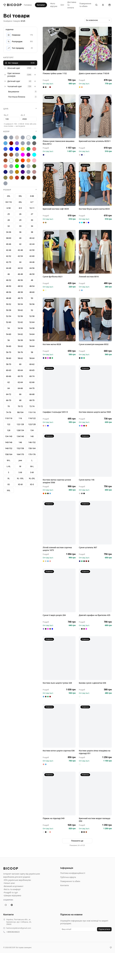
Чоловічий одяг (14, 86)
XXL (8, 490)
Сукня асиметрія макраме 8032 (93, 344)
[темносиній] (5, 172)
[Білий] (28, 137)
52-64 (31, 322)
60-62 (31, 364)
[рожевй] (11, 166)
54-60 (8, 334)
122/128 (32, 424)
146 (20, 442)
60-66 (8, 376)
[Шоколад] (34, 177)
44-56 (31, 268)
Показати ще (77, 840)
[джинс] (5, 149)
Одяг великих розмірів (13, 74)
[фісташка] (28, 172)
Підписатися (104, 929)
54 (9, 328)
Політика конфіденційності (72, 873)
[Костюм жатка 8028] (59, 319)
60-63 (8, 370)
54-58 (31, 328)
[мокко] (5, 160)
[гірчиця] (28, 143)
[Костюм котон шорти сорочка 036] (59, 726)
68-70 (31, 400)
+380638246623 (13, 932)
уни (20, 460)
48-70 (20, 298)
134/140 (20, 436)
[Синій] (23, 166)
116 (20, 418)
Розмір (20, 189)
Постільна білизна (16, 96)
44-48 (8, 268)
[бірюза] (34, 137)
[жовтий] (23, 149)
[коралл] (34, 149)
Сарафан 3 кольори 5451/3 (55, 412)
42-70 (8, 262)
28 (9, 220)
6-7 (32, 202)
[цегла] (11, 177)
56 (9, 340)
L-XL (9, 466)
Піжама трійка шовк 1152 (55, 73)
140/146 (8, 442)
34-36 (8, 232)
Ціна (20, 108)
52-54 (8, 316)
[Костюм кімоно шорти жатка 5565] (95, 387)
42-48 (20, 250)
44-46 (31, 262)
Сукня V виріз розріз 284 (54, 615)
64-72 (8, 394)
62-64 (20, 382)
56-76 (20, 352)
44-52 (20, 268)
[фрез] (34, 172)
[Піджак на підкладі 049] (59, 793)
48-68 (8, 298)
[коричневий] (5, 155)
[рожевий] (5, 166)
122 (8, 424)
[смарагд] (34, 166)
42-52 (8, 256)
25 (9, 214)
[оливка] (17, 160)
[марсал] (28, 155)
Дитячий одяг (13, 81)
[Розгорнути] (5, 68)
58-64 (31, 358)
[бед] (11, 137)
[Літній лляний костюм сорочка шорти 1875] (59, 522)
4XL (20, 202)
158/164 (8, 454)
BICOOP (12, 5)
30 (32, 220)
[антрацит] (5, 137)
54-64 (31, 334)
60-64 (20, 370)
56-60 (8, 346)
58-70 (8, 364)
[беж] (17, 137)
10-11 (31, 208)
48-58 (20, 292)
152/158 (20, 448)
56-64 (31, 346)
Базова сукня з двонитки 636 (92, 683)
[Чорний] (23, 177)
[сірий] (28, 166)
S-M (32, 472)
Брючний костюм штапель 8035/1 (95, 141)
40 (20, 238)
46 (9, 274)
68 (20, 400)
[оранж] (23, 160)
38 (32, 232)
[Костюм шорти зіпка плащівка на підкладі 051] (95, 726)
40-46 (8, 244)
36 (20, 232)
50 (32, 298)
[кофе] (11, 155)
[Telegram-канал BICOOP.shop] (11, 904)
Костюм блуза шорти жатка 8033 (94, 209)
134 (32, 430)
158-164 (32, 448)
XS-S (32, 484)
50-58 (8, 310)
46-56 (20, 280)
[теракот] (11, 172)
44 (20, 262)
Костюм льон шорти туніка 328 (57, 683)
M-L (32, 466)
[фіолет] (23, 172)
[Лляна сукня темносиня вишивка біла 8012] (59, 116)
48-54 (31, 286)
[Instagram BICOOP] (5, 904)
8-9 (20, 208)
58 (32, 352)
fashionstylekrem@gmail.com (18, 928)
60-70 (20, 376)
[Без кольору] (23, 137)
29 (20, 220)
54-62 (20, 334)
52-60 (8, 322)
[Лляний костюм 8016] (95, 252)
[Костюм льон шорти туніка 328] (59, 658)
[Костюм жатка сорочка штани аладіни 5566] (59, 455)
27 (32, 214)
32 (9, 226)
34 (32, 226)
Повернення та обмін (85, 5)
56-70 (8, 352)
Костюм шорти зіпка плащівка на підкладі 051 (94, 752)
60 (20, 364)
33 (20, 226)
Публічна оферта (68, 877)
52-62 (20, 322)
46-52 (8, 280)
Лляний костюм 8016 (89, 276)
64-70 (31, 388)
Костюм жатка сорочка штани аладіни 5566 (57, 481)
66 (20, 394)
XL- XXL (20, 478)
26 (20, 214)
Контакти (64, 885)
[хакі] (5, 177)
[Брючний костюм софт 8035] (59, 184)
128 (8, 430)
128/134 (20, 430)
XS (9, 484)
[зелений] (28, 149)
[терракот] (17, 172)
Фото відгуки (53, 5)
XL (9, 478)
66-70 (8, 400)
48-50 (8, 286)
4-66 (32, 196)
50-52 (8, 304)
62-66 (31, 382)
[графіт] (34, 143)
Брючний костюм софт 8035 (56, 209)
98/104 (20, 412)
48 (32, 280)
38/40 (8, 238)
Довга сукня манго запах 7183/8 (94, 73)
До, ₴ (23, 115)
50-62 (20, 310)
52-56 (20, 316)
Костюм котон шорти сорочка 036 (59, 750)
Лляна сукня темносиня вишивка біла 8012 (58, 142)
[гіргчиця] (23, 143)
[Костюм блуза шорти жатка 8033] (95, 184)
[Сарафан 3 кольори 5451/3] (59, 387)
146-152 (32, 442)
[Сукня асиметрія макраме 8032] (95, 319)
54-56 (20, 328)
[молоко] (11, 160)
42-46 (8, 250)
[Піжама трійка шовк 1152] (59, 48)
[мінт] (34, 155)
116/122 (32, 418)
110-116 (32, 412)
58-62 (20, 358)
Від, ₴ (6, 115)
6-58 (9, 208)
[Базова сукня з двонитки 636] (95, 658)
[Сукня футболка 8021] (59, 252)
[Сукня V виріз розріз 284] (59, 590)
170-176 (32, 454)
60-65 (31, 370)
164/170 (20, 454)
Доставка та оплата (71, 5)
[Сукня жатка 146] (95, 455)
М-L (8, 460)
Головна (28, 5)
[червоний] (17, 177)
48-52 (20, 286)
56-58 (20, 340)
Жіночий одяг (13, 68)
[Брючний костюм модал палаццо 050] (95, 793)
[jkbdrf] (5, 183)
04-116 (8, 202)
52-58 (31, 316)
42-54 (20, 256)
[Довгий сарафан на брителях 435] (95, 590)
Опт (62, 5)
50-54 (20, 304)
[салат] (17, 166)
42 (20, 244)
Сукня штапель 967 (88, 547)
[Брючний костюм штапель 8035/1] (95, 116)
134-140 (8, 436)
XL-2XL (32, 478)
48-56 (8, 292)
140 (32, 436)
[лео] (17, 155)
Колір (20, 131)
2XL (8, 196)
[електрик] (17, 149)
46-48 (20, 274)
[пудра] (34, 160)
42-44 (31, 244)
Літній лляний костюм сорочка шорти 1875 (57, 548)
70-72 (20, 406)
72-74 (31, 406)
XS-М (20, 484)
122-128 (20, 424)
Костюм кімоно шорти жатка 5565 (95, 412)
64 (9, 388)
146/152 (8, 448)
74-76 (8, 412)
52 (32, 310)
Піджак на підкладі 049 (53, 818)
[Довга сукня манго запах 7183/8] (95, 48)
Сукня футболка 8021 (53, 276)
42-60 (31, 256)
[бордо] (11, 143)
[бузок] (17, 143)
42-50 (31, 250)
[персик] (28, 160)
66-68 (31, 394)
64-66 (20, 388)
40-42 (31, 238)
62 (9, 382)
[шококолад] (28, 177)
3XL (20, 196)
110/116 (8, 418)
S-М (20, 472)
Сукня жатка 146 (86, 479)
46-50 (31, 274)
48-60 (31, 292)
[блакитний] (5, 143)
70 (9, 406)
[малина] (23, 155)
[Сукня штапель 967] (95, 522)
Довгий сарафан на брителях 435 (94, 615)
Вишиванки (13, 91)
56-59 (31, 340)
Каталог (41, 5)
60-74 (31, 376)
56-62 (20, 346)
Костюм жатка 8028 (52, 344)
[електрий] (11, 149)
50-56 (31, 304)
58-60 (8, 358)
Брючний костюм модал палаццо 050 (94, 819)
